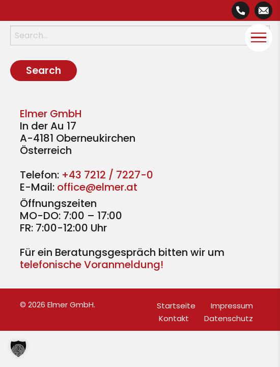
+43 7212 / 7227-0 (107, 175)
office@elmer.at (97, 187)
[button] (18, 348)
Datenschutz (228, 318)
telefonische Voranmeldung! (91, 264)
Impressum (232, 305)
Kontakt (174, 318)
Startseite (176, 305)
